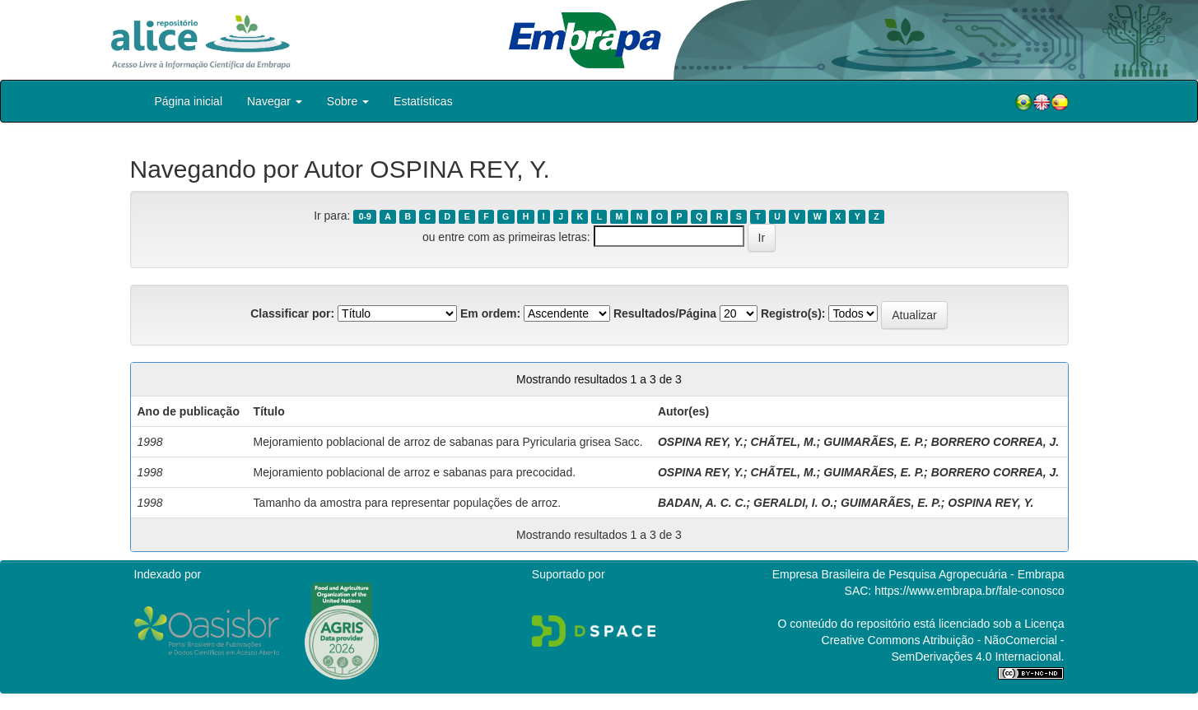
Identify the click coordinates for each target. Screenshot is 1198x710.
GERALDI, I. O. (793, 502)
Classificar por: (292, 313)
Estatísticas (423, 101)
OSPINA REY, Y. (701, 441)
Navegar (274, 101)
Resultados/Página (664, 313)
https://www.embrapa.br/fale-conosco (969, 590)
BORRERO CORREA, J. (995, 441)
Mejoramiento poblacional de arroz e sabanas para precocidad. (415, 472)
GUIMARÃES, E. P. (873, 441)
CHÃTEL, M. (784, 441)
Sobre (348, 101)
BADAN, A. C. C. (702, 502)
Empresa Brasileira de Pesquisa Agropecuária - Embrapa (918, 574)
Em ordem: (490, 313)
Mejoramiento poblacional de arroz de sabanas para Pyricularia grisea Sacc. (448, 441)
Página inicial (189, 101)
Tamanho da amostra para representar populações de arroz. (408, 502)
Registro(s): (793, 313)
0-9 (365, 216)
